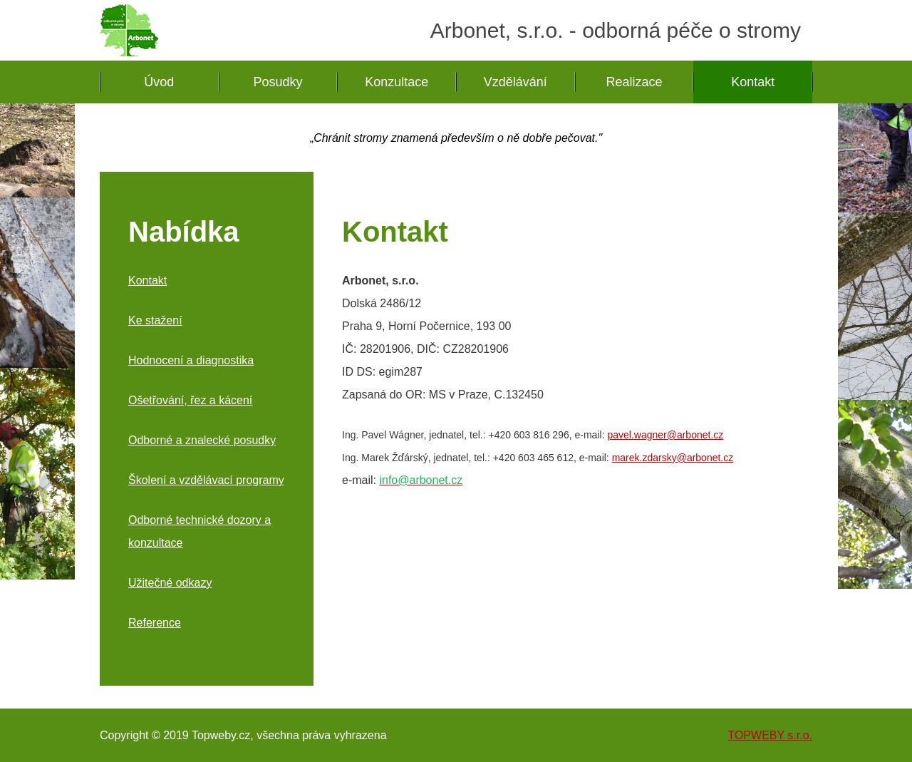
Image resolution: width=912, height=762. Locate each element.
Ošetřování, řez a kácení (190, 400)
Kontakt (752, 82)
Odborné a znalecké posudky (202, 440)
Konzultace (396, 82)
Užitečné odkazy (170, 583)
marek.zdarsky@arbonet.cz (673, 457)
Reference (154, 623)
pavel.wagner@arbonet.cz (665, 435)
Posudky (277, 82)
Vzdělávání (515, 82)
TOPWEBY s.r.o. (769, 735)
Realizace (634, 82)
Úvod (159, 82)
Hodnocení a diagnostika (191, 360)
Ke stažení (155, 320)
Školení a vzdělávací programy (206, 480)
